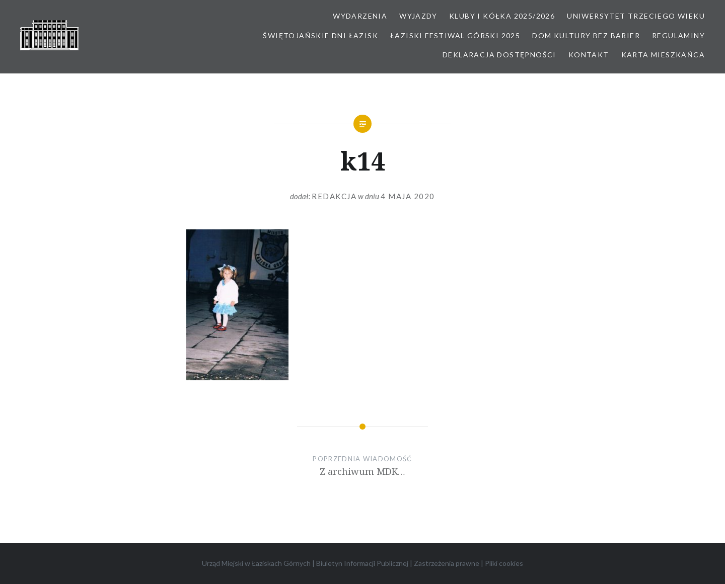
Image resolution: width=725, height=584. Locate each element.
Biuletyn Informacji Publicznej (362, 563)
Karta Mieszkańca (663, 54)
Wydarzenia (360, 16)
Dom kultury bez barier (586, 35)
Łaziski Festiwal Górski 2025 (455, 35)
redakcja (334, 196)
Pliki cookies (504, 563)
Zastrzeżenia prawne (446, 563)
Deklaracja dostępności (499, 54)
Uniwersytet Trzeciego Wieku (636, 16)
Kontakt (588, 54)
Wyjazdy (418, 16)
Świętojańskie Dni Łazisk (320, 35)
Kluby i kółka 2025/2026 (502, 16)
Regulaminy (678, 35)
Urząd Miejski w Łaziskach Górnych (256, 563)
